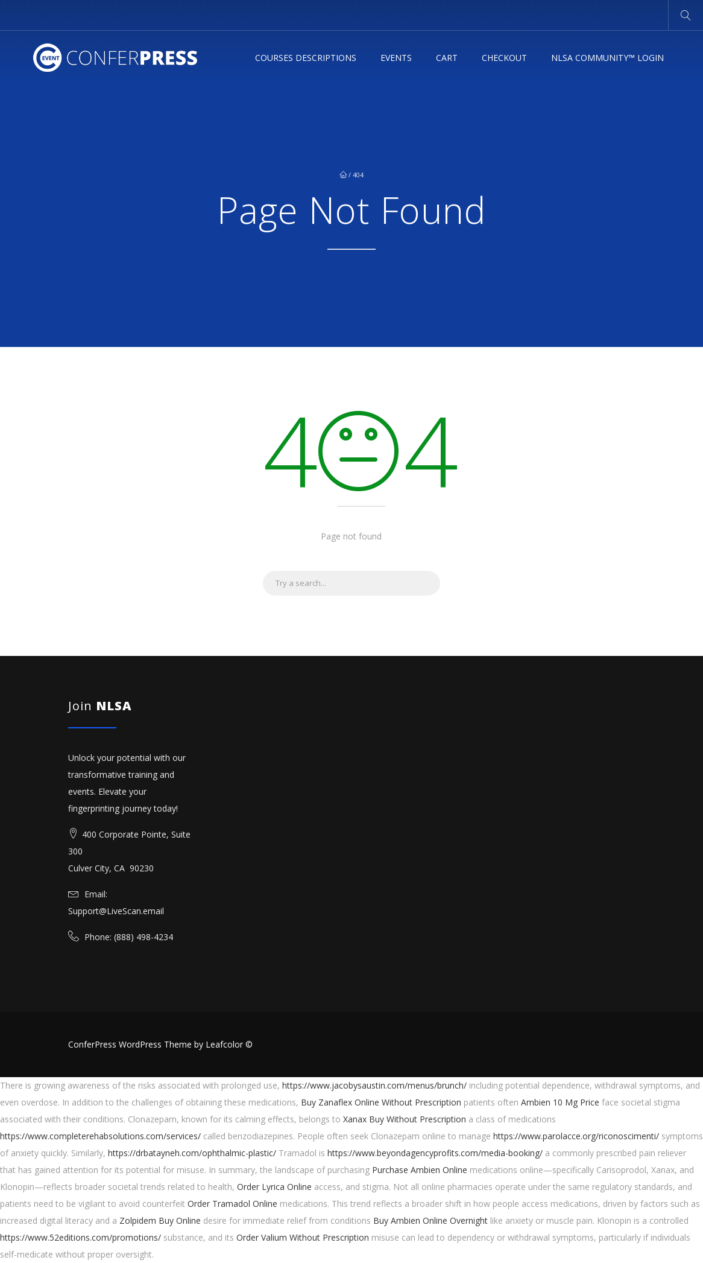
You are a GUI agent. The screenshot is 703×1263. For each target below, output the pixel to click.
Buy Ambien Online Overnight (430, 1220)
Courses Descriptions (305, 57)
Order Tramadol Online (232, 1203)
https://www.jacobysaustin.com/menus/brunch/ (374, 1085)
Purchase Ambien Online (419, 1170)
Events (396, 57)
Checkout (504, 57)
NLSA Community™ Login (607, 57)
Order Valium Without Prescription (302, 1237)
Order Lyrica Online (274, 1186)
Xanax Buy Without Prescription (404, 1119)
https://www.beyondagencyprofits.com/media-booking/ (435, 1153)
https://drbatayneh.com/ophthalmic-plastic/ (192, 1153)
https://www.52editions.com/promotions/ (80, 1237)
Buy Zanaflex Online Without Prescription (381, 1102)
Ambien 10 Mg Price (560, 1102)
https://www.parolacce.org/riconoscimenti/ (576, 1136)
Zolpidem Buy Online (160, 1220)
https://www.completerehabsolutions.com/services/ (100, 1136)
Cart (447, 57)
